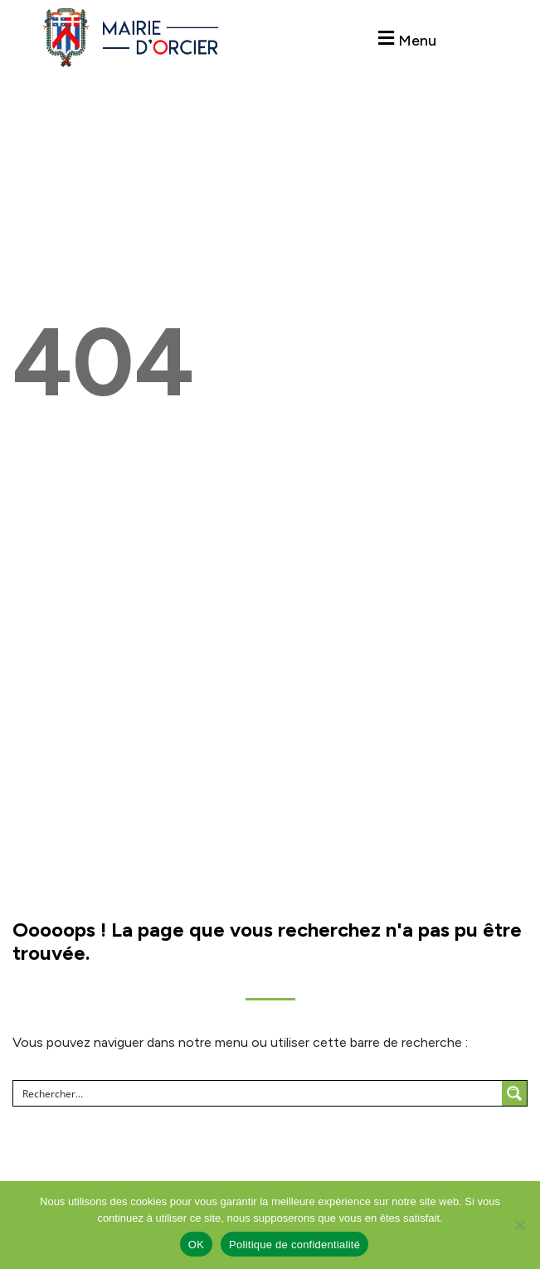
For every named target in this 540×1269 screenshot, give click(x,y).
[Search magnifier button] (514, 1093)
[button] (405, 38)
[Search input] (258, 1093)
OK (196, 1244)
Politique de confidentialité (294, 1244)
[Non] (519, 1225)
